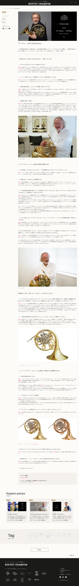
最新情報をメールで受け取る (65, 574)
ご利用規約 (62, 568)
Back (39, 549)
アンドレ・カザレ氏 (24, 477)
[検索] (71, 2)
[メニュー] (75, 2)
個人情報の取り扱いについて (65, 570)
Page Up (72, 555)
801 (19, 380)
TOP (3, 8)
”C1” (38, 365)
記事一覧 (6, 8)
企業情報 (61, 571)
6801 (36, 444)
